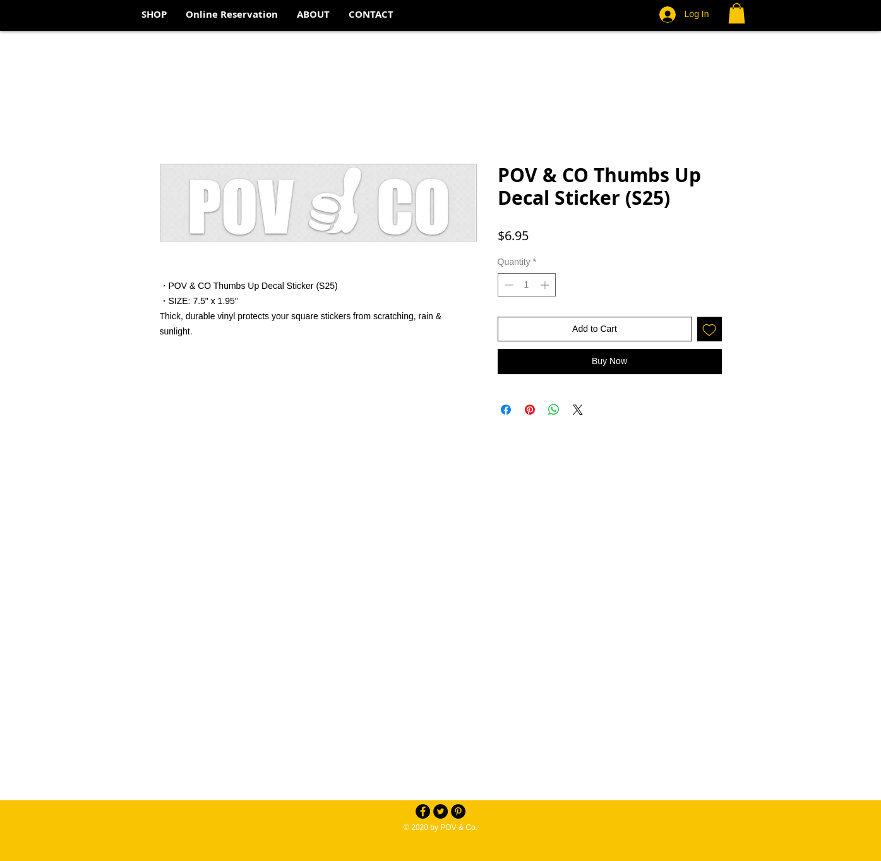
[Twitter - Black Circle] (440, 811)
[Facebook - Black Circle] (423, 811)
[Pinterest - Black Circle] (458, 811)
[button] (736, 13)
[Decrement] (507, 285)
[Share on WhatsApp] (553, 409)
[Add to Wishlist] (709, 329)
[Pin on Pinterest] (529, 409)
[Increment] (546, 285)
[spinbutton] (526, 285)
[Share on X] (577, 409)
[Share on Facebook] (505, 409)
